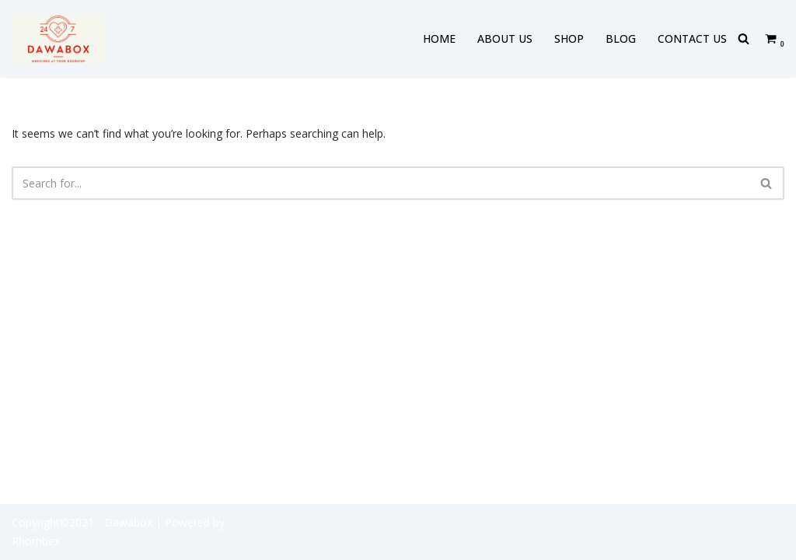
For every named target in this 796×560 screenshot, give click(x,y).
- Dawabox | (129, 522)
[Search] (743, 38)
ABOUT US (504, 38)
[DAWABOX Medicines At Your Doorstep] (58, 39)
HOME (439, 38)
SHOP (569, 38)
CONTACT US (692, 38)
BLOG (621, 38)
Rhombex (36, 541)
